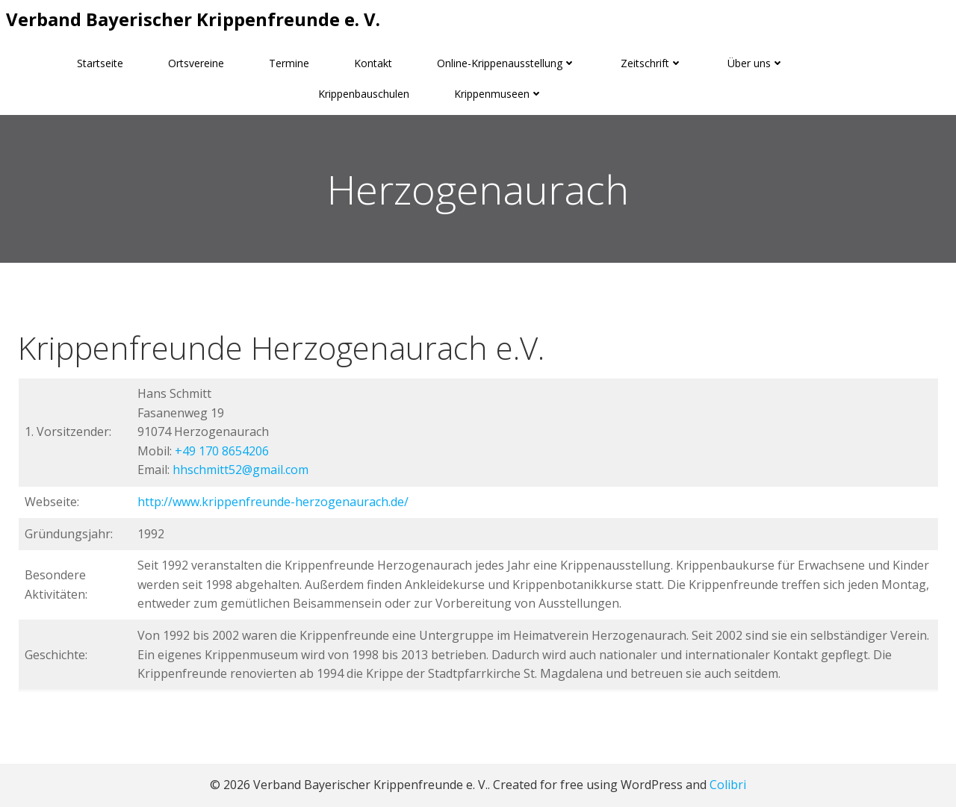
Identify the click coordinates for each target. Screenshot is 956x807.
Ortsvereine (196, 63)
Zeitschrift (652, 63)
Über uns (755, 63)
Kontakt (373, 63)
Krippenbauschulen (363, 94)
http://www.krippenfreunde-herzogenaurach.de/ (273, 501)
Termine (289, 63)
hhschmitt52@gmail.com (240, 469)
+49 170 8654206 (222, 451)
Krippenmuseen (498, 94)
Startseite (100, 63)
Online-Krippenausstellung (506, 63)
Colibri (728, 784)
